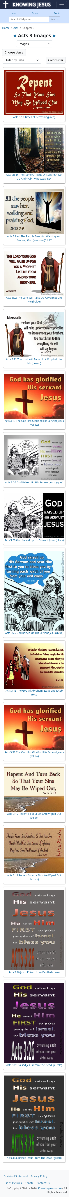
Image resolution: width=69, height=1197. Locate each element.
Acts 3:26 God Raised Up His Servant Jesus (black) (34, 540)
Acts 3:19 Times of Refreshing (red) (34, 117)
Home (12, 13)
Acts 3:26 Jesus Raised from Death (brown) (34, 972)
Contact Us (42, 1183)
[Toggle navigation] (61, 4)
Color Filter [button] (55, 60)
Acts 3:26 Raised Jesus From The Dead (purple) (34, 1065)
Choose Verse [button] (14, 52)
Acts (15, 28)
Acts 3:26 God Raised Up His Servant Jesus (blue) (34, 633)
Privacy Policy (39, 1176)
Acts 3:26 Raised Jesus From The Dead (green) (34, 1158)
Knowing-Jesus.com (50, 1188)
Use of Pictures (13, 1183)
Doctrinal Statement (16, 1176)
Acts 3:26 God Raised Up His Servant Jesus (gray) (34, 482)
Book (35, 13)
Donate (29, 1183)
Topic (57, 13)
